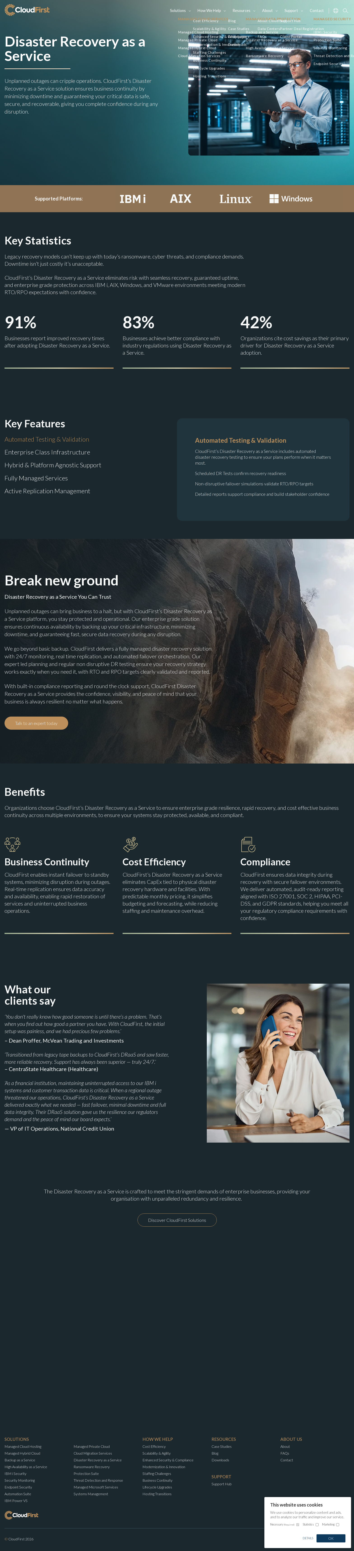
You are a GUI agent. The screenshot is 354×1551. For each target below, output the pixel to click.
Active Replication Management (47, 491)
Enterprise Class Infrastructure (47, 452)
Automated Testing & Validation (47, 439)
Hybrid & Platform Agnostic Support (53, 465)
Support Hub (222, 1484)
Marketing (328, 1524)
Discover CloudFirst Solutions (177, 1220)
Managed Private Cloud (92, 1446)
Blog (215, 1453)
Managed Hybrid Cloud (22, 1453)
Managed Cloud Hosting (23, 1446)
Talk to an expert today (36, 723)
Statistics (308, 1524)
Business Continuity (157, 1480)
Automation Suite (18, 1494)
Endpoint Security (18, 1487)
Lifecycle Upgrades (157, 1487)
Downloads (220, 1460)
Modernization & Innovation (163, 1467)
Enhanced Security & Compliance (167, 1460)
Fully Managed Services (36, 478)
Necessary (282, 1524)
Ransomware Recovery (92, 1467)
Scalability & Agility (156, 1453)
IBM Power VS (16, 1500)
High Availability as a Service (26, 1467)
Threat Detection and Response (98, 1480)
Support (291, 10)
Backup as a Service (20, 1460)
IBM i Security (15, 1473)
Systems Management (91, 1494)
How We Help (209, 10)
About (267, 10)
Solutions (178, 10)
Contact (317, 10)
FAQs (284, 1453)
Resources (241, 10)
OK (331, 1538)
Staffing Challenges (156, 1473)
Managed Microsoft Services (96, 1487)
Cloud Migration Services (93, 1453)
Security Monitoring (20, 1480)
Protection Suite (86, 1473)
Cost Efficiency (154, 1446)
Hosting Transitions (157, 1494)
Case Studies (222, 1446)
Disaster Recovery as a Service (98, 1460)
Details (308, 1538)
